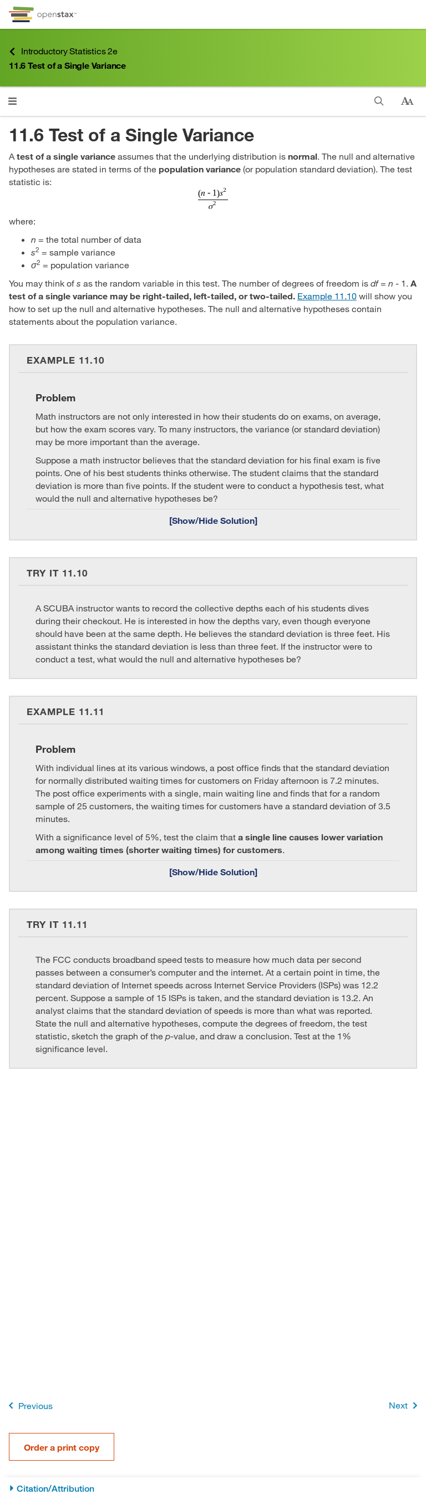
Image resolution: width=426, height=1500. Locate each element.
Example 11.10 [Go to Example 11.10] (327, 295)
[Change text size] (407, 101)
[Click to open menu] (12, 101)
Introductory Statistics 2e (63, 51)
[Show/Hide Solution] (213, 520)
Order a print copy (61, 1447)
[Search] (379, 101)
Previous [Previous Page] (28, 1405)
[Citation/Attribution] (213, 1489)
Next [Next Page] (405, 1405)
